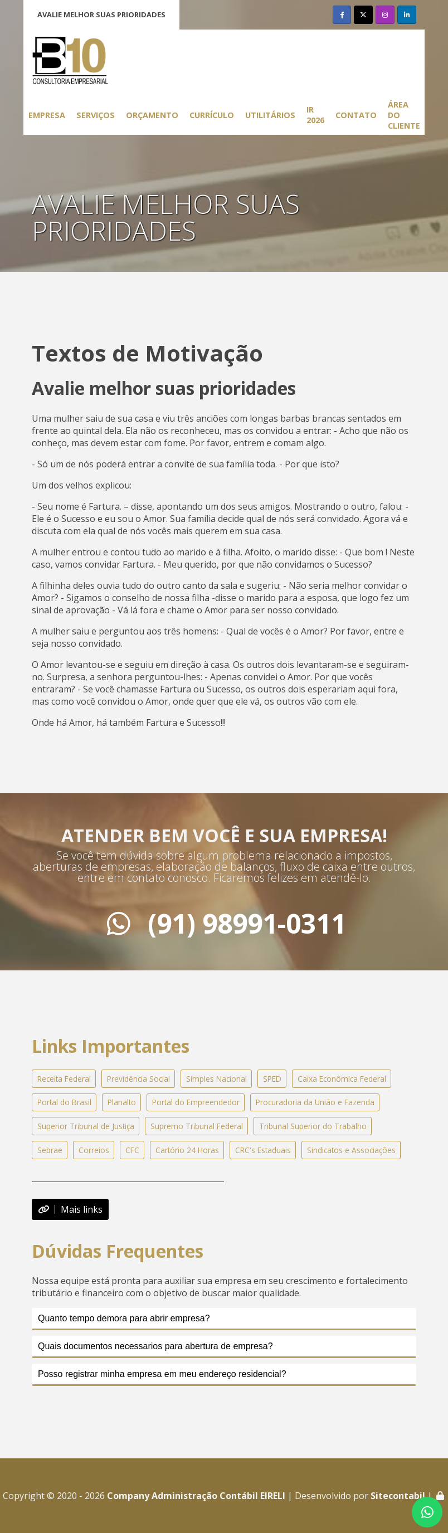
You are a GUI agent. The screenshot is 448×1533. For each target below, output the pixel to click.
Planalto (122, 1102)
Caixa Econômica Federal (342, 1078)
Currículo (211, 115)
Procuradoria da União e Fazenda (315, 1102)
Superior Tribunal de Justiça (85, 1126)
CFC (132, 1150)
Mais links (70, 1209)
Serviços (95, 115)
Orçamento (152, 115)
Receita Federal (64, 1078)
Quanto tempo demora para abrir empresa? (124, 1318)
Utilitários (270, 115)
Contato (356, 115)
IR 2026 (315, 114)
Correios (94, 1150)
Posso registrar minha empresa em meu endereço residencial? (162, 1374)
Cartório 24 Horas (187, 1150)
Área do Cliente (404, 115)
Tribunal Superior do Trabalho (313, 1126)
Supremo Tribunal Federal (196, 1126)
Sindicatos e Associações (351, 1150)
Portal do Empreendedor (196, 1102)
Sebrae (49, 1150)
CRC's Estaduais (263, 1150)
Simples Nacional (216, 1078)
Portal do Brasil (64, 1102)
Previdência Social (138, 1078)
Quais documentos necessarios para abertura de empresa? (155, 1346)
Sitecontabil (398, 1496)
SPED (272, 1078)
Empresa (46, 115)
